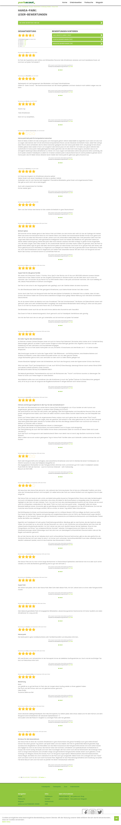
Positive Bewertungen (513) (63, 39)
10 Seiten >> (42, 777)
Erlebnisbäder (74, 787)
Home (64, 2)
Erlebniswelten (76, 2)
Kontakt (47, 799)
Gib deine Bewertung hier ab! (29, 23)
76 (25, 42)
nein (72, 66)
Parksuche (88, 2)
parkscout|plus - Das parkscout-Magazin (73, 799)
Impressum (48, 796)
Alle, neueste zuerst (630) (62, 35)
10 (35, 777)
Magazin (99, 2)
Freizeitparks (25, 6)
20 (25, 44)
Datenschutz (49, 801)
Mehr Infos (6, 822)
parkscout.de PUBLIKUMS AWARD (28, 804)
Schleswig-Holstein (46, 6)
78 (25, 43)
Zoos (65, 787)
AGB (46, 804)
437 (25, 40)
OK (116, 818)
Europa (31, 6)
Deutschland (37, 6)
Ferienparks (57, 787)
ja (69, 66)
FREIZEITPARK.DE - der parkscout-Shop (71, 796)
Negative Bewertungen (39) (63, 43)
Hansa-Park (55, 6)
